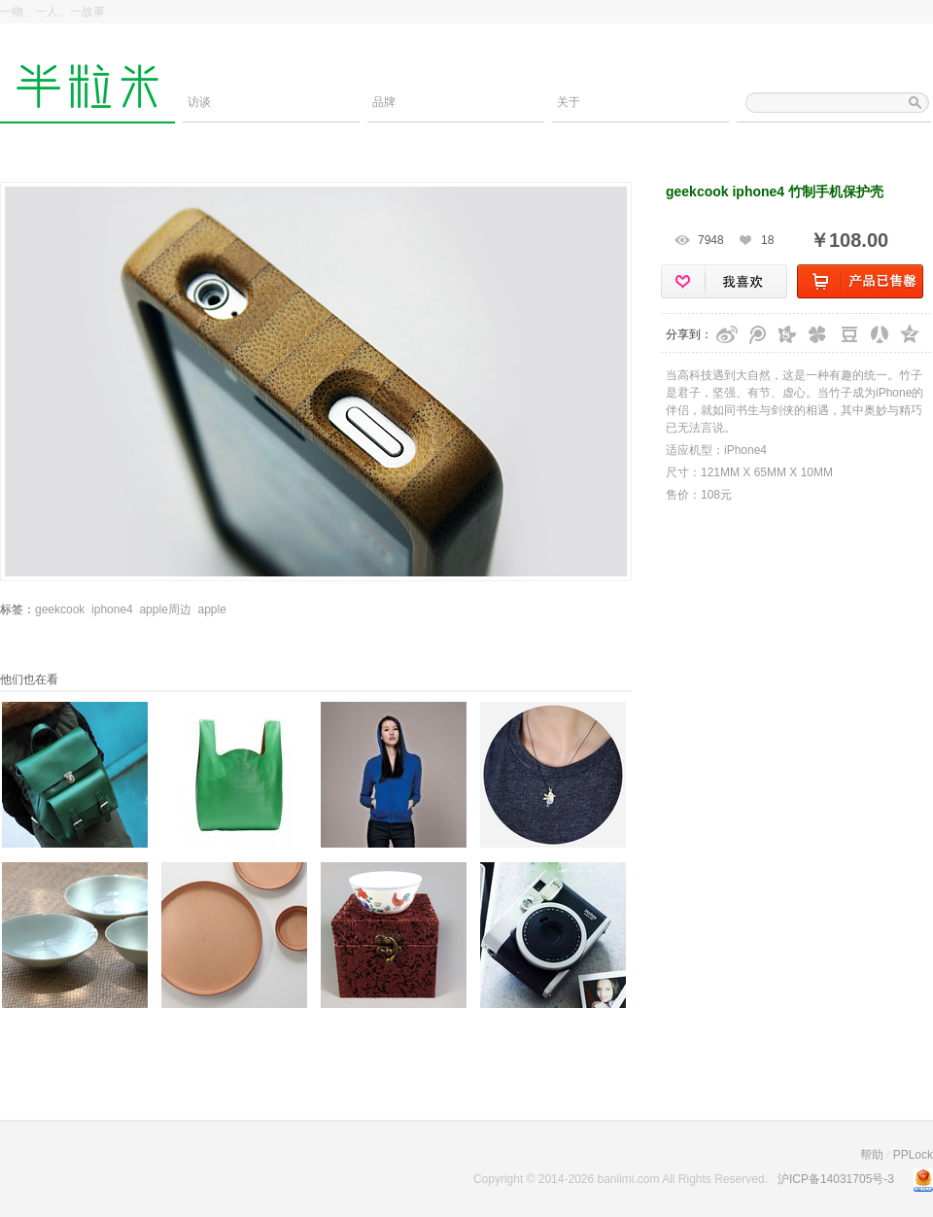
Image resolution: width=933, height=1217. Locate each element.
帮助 (871, 1155)
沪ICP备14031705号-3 (836, 1179)
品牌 (384, 102)
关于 (568, 102)
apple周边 (164, 609)
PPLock (913, 1155)
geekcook (60, 609)
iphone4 (112, 609)
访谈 (199, 102)
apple (211, 609)
